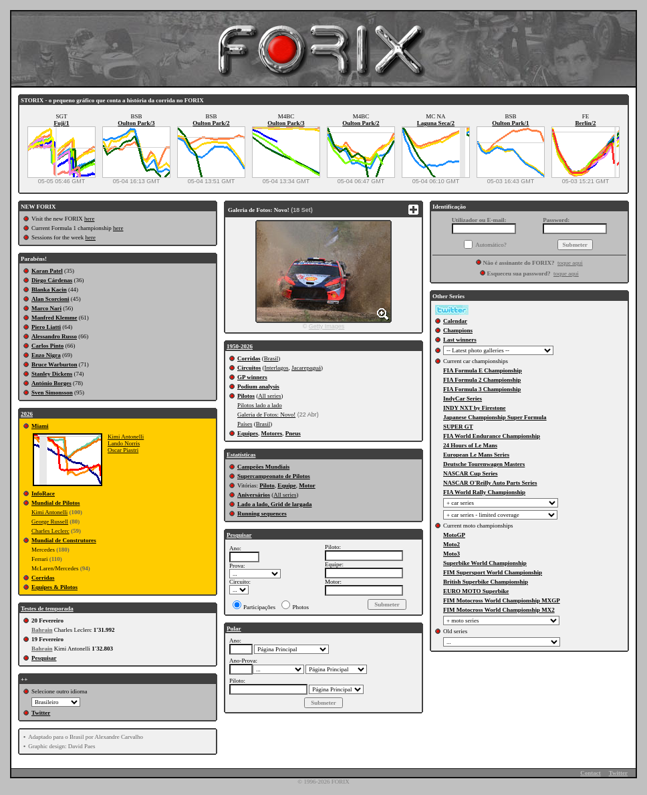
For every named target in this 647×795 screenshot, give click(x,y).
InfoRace (43, 493)
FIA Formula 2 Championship (482, 379)
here (89, 218)
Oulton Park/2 (210, 123)
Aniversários (253, 494)
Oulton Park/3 (136, 123)
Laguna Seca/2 (436, 123)
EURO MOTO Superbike (476, 591)
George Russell (49, 521)
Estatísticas (241, 454)
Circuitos (249, 367)
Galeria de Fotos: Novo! (266, 414)
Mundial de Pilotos (55, 502)
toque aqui (570, 262)
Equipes (247, 433)
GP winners (252, 377)
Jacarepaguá (306, 367)
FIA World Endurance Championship (491, 436)
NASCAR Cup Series (470, 473)
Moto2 (451, 544)
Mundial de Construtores (63, 540)
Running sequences (262, 513)
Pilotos (246, 395)
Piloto (267, 485)
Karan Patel (47, 270)
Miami (40, 426)
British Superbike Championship (485, 581)
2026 (27, 414)
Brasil (271, 358)
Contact (590, 773)
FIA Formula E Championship (482, 370)
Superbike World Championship (485, 563)
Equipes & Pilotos (54, 587)
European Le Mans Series (476, 454)
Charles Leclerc (50, 531)
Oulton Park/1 (510, 123)
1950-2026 (240, 346)
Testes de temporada (47, 608)
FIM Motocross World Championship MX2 (499, 609)
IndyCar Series (462, 398)
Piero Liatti (46, 327)
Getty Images (327, 326)
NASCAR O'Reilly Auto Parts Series (490, 482)
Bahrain (42, 630)
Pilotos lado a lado (259, 405)
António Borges (51, 383)
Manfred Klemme (54, 317)
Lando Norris (124, 443)
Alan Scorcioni (50, 299)
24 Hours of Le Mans (470, 445)
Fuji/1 (61, 123)
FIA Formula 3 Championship (482, 389)
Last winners (460, 339)
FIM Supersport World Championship (492, 572)
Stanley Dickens (51, 373)
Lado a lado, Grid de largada (274, 504)
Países (245, 424)
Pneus (293, 433)
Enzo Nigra (46, 355)
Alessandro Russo (54, 336)
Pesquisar (44, 658)
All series (269, 395)
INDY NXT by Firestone (474, 408)
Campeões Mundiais (263, 466)
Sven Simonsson (52, 392)
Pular (234, 628)
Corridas (43, 577)
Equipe (286, 485)
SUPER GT (458, 426)
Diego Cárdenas (51, 280)
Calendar (455, 321)
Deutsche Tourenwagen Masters (484, 464)
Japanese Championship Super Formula (495, 417)
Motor (307, 485)
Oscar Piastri (123, 450)
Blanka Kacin (49, 289)
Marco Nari (46, 308)
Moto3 (451, 553)
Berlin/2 (585, 123)
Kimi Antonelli (126, 436)
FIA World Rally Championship (484, 492)
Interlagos (277, 367)
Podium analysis (258, 386)
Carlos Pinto (47, 345)
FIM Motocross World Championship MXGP (501, 600)
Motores (272, 433)
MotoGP (454, 535)
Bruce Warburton (54, 364)
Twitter (40, 712)
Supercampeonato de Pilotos (273, 476)
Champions (458, 330)
